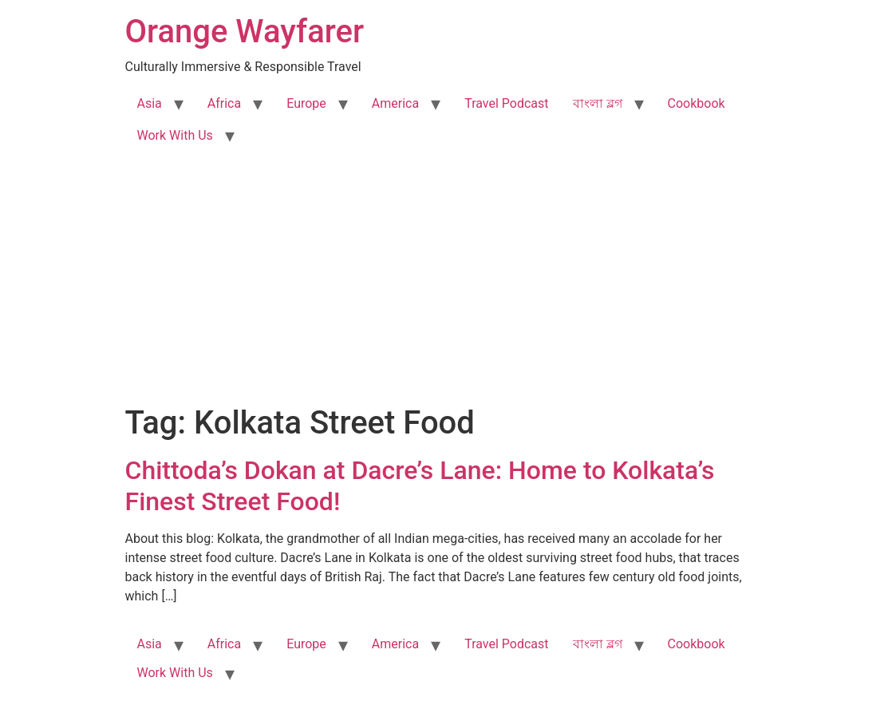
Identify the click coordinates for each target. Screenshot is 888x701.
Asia (149, 103)
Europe (306, 103)
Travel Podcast (506, 103)
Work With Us (175, 135)
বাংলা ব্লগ (597, 103)
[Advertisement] (444, 284)
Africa (224, 103)
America (395, 103)
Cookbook (696, 103)
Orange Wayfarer (245, 31)
